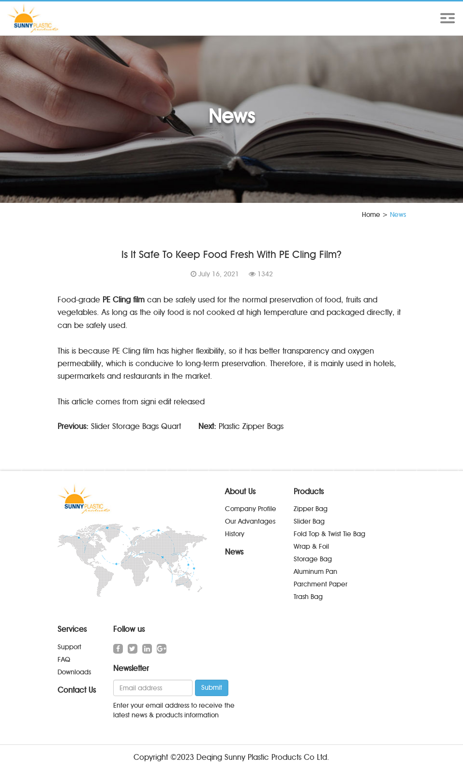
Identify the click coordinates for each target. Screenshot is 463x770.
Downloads (74, 672)
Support (69, 647)
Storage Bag (313, 559)
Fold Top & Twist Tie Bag (329, 534)
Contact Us (77, 690)
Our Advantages (250, 521)
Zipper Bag (311, 509)
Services (72, 629)
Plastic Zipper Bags (251, 426)
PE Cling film (124, 299)
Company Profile (250, 509)
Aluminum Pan (315, 572)
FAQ (64, 660)
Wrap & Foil (311, 546)
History (234, 534)
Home (371, 215)
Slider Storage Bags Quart (136, 426)
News (234, 551)
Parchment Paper (320, 584)
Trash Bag (308, 597)
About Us (240, 491)
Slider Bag (309, 521)
